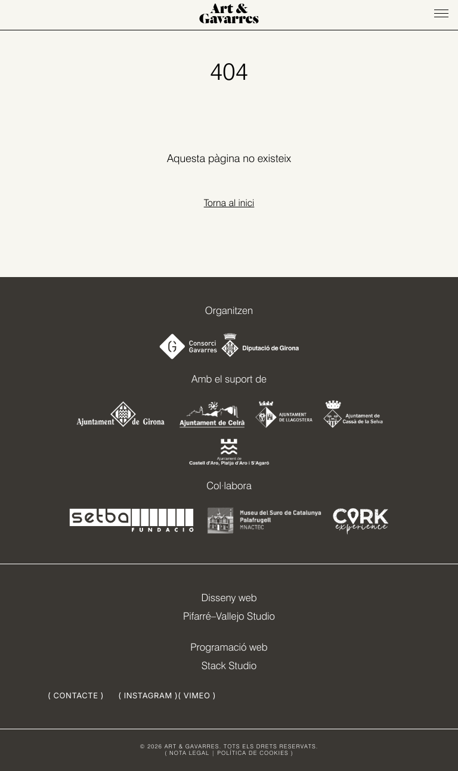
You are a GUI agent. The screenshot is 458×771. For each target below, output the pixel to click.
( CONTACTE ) (76, 696)
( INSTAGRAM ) (148, 696)
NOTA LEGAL (189, 753)
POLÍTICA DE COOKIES (253, 753)
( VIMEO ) (197, 696)
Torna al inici (229, 203)
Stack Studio (229, 666)
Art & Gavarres (229, 15)
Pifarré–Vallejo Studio (229, 617)
